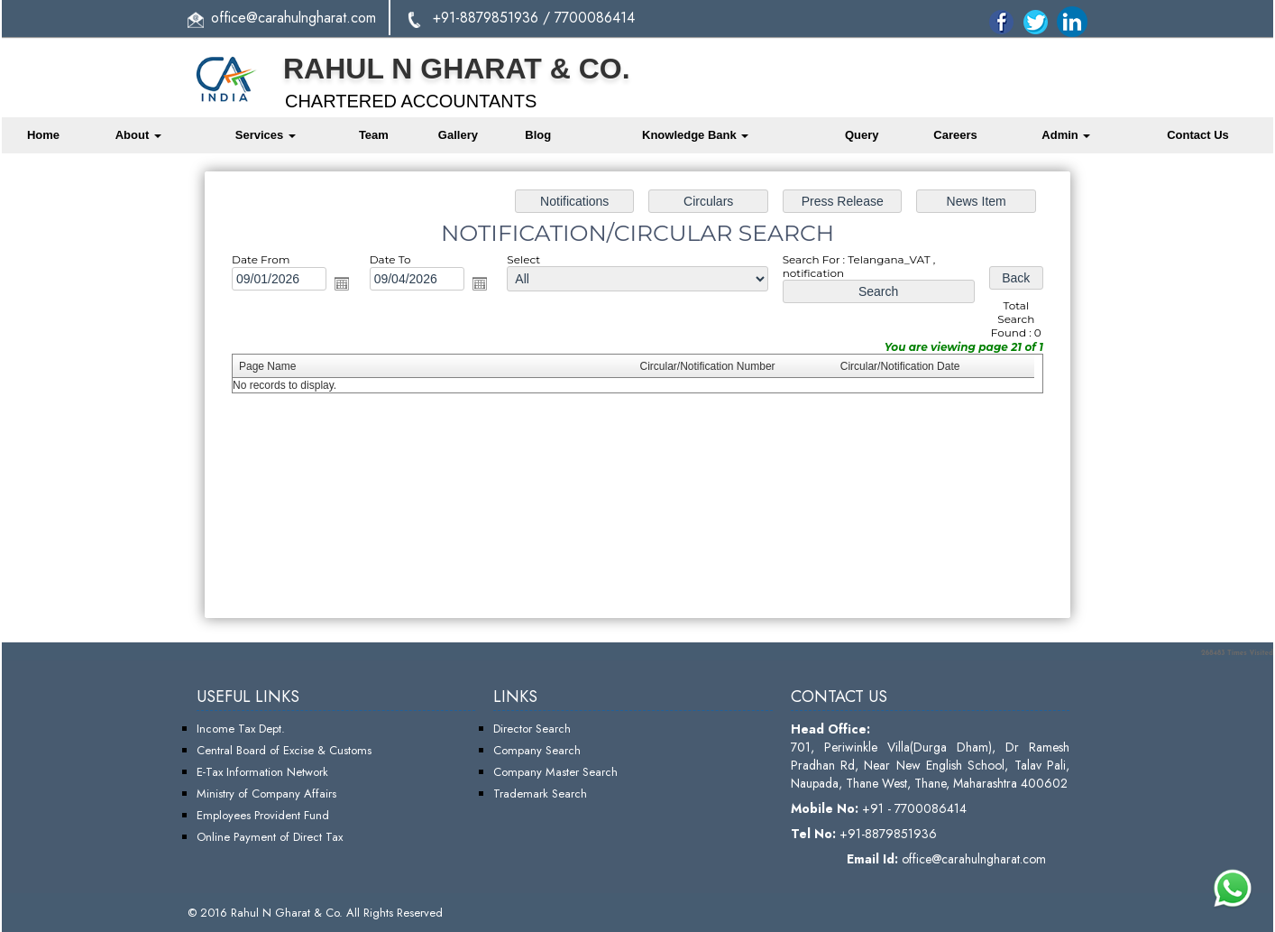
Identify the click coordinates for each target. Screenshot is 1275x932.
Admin (1065, 135)
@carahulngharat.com (311, 17)
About (138, 135)
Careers (955, 135)
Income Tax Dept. (241, 728)
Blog (538, 135)
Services (265, 135)
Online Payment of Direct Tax (270, 836)
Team (374, 135)
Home (43, 135)
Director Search (532, 728)
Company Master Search (555, 771)
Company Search (537, 750)
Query (862, 135)
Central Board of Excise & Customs (284, 750)
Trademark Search (540, 793)
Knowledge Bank (695, 135)
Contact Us (1198, 135)
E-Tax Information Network (262, 771)
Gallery (458, 135)
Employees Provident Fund (263, 815)
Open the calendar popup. (344, 285)
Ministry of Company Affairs (266, 793)
